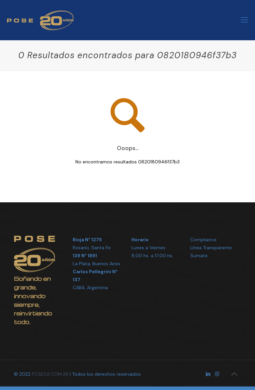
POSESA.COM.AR (50, 374)
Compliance (203, 240)
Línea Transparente (211, 248)
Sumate (199, 256)
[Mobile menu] (244, 20)
